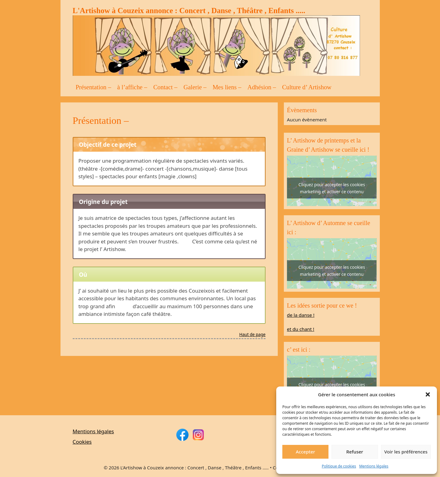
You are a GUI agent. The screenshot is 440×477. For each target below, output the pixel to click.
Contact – (165, 87)
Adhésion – (262, 87)
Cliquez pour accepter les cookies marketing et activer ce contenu (332, 188)
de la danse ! (300, 315)
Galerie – (194, 87)
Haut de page (252, 334)
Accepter (305, 452)
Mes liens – (227, 87)
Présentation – (93, 87)
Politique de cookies (339, 466)
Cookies (82, 441)
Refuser (354, 452)
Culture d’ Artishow (307, 87)
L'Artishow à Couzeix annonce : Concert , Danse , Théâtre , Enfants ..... (189, 10)
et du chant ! (300, 329)
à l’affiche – (132, 87)
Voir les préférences (405, 452)
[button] (428, 394)
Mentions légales (373, 466)
